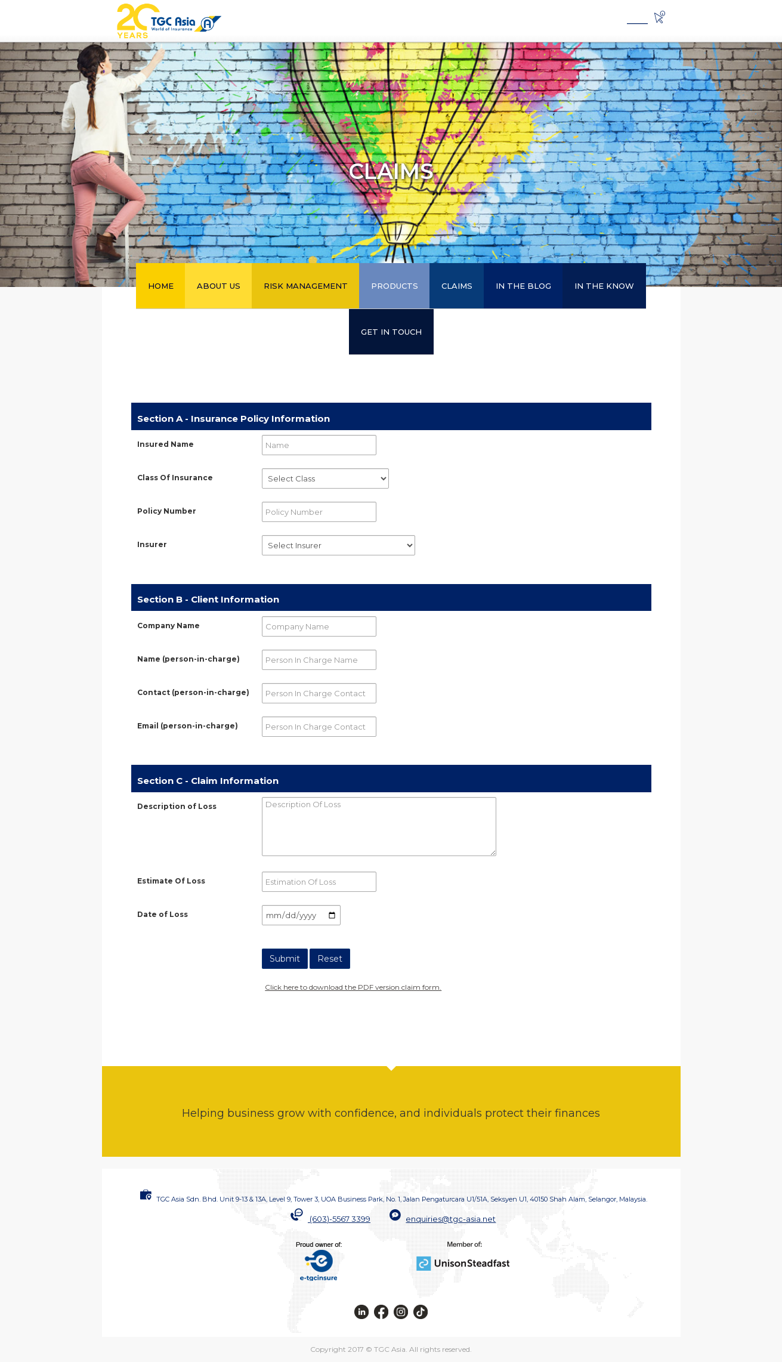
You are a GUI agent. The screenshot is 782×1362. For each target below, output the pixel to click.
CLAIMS (456, 286)
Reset (329, 958)
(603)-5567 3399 (340, 1219)
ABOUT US (218, 286)
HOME (161, 286)
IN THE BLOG (523, 286)
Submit (285, 958)
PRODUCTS (394, 286)
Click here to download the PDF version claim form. (353, 987)
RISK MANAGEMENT (306, 286)
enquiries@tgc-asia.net (451, 1219)
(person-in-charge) (188, 658)
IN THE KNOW (604, 286)
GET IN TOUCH (391, 331)
